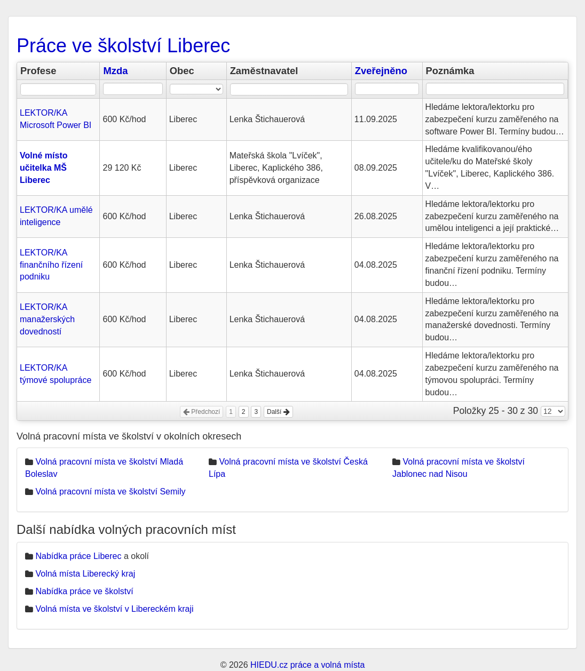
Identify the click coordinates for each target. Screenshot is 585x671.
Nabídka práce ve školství (84, 591)
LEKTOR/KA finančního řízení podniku (51, 265)
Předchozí (201, 412)
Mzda (115, 70)
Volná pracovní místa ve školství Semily (110, 491)
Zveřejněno (381, 70)
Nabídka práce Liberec (78, 556)
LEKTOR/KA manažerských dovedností (47, 319)
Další (278, 412)
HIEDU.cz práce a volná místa (307, 664)
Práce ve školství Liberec (123, 46)
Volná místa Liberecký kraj (85, 573)
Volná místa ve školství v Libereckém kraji (114, 608)
